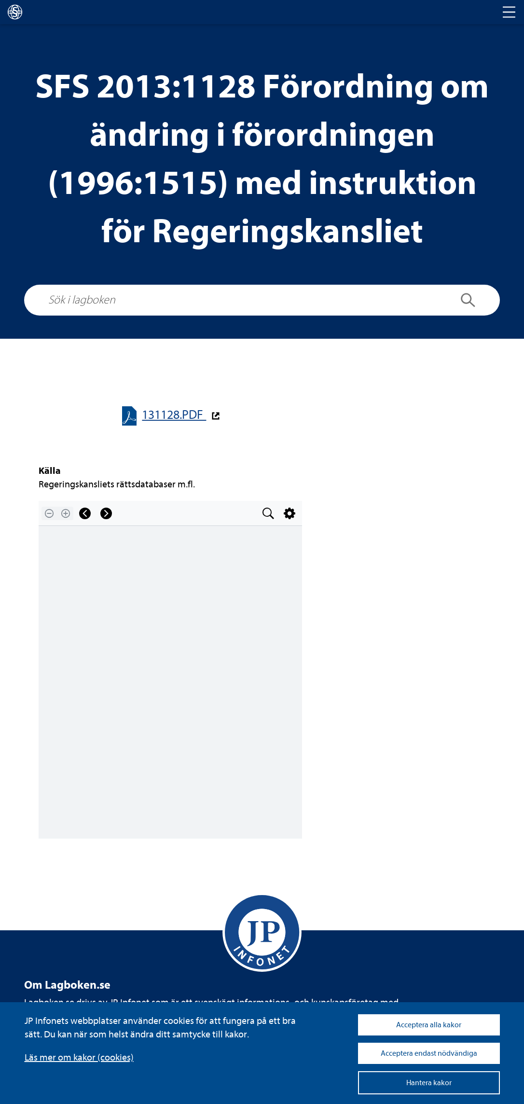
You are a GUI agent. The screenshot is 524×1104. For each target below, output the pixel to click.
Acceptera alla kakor (428, 1025)
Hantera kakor (429, 1082)
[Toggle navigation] (509, 12)
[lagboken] (15, 12)
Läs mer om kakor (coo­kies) (79, 1057)
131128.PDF (174, 414)
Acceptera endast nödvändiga (429, 1053)
